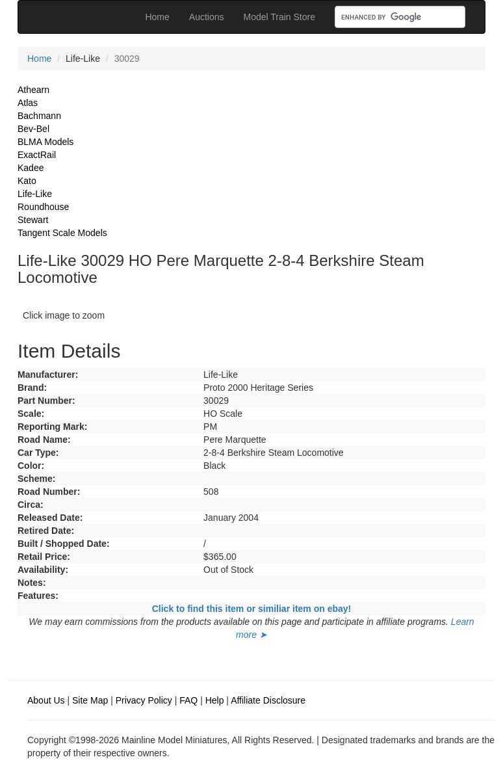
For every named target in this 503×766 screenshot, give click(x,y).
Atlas (28, 103)
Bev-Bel (33, 129)
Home (157, 17)
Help (214, 700)
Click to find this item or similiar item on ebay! (252, 608)
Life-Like (35, 194)
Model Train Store (280, 17)
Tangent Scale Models (62, 233)
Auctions (206, 17)
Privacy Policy (144, 700)
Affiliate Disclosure (268, 700)
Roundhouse (43, 207)
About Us (46, 700)
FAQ (188, 700)
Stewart (33, 220)
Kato (27, 181)
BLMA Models (45, 142)
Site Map (90, 700)
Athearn (33, 90)
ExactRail (37, 155)
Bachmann (39, 116)
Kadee (31, 168)
